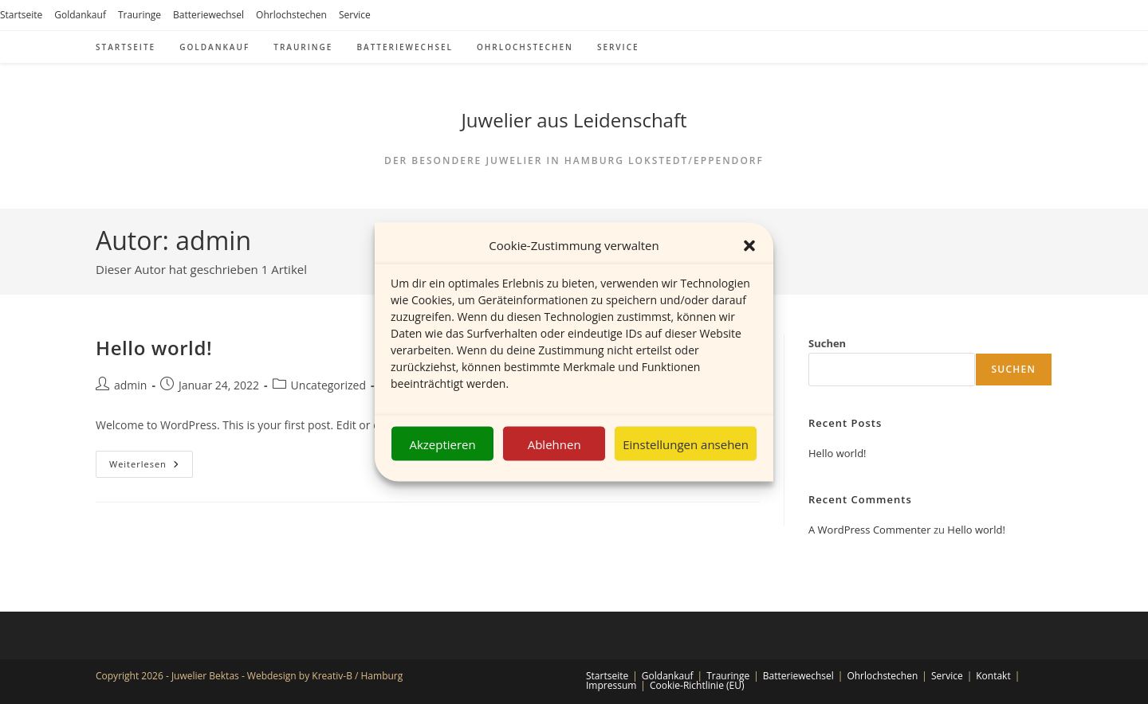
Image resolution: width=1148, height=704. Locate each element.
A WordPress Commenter (869, 529)
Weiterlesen (151, 467)
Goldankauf (80, 15)
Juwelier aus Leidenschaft (573, 120)
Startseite (21, 15)
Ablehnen (554, 444)
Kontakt (993, 675)
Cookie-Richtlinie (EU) (697, 685)
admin (130, 385)
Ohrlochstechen (291, 15)
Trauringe (139, 15)
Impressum (611, 685)
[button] (749, 245)
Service (355, 15)
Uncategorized (328, 385)
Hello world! (154, 347)
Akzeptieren (442, 444)
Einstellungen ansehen (686, 444)
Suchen (827, 343)
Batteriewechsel (208, 15)
